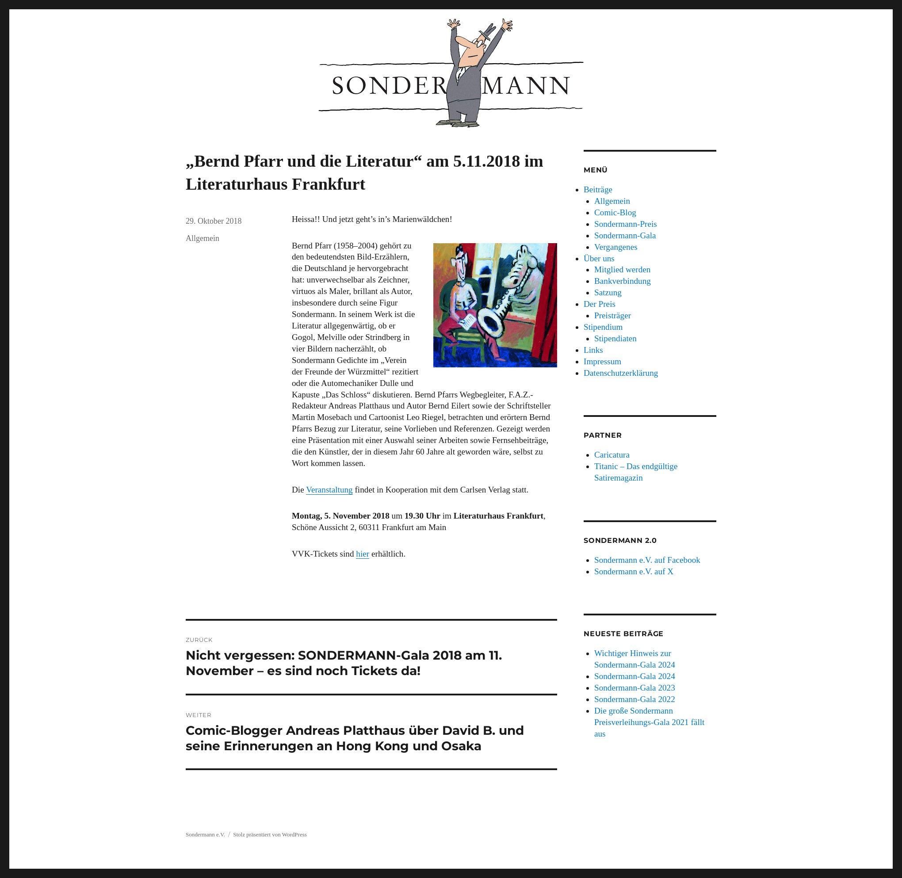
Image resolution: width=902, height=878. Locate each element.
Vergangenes (616, 247)
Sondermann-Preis (625, 224)
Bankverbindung (622, 281)
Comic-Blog (615, 212)
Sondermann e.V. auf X (633, 571)
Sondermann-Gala (625, 235)
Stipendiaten (615, 338)
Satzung (608, 292)
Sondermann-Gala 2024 (634, 676)
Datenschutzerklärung (621, 373)
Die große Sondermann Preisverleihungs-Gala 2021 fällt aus (649, 722)
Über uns (599, 258)
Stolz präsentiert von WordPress (270, 834)
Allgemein (202, 238)
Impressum (602, 361)
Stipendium (603, 327)
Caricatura (612, 454)
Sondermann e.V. (205, 834)
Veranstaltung (329, 489)
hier (362, 553)
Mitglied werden (622, 269)
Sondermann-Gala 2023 (634, 687)
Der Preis (599, 304)
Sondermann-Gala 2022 (634, 699)
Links (593, 350)
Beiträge (598, 189)
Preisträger (612, 315)
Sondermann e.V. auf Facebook (647, 560)
